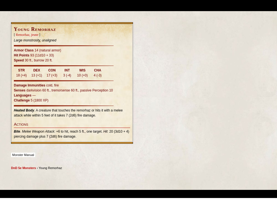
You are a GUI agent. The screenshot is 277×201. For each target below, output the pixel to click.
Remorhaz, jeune (27, 35)
